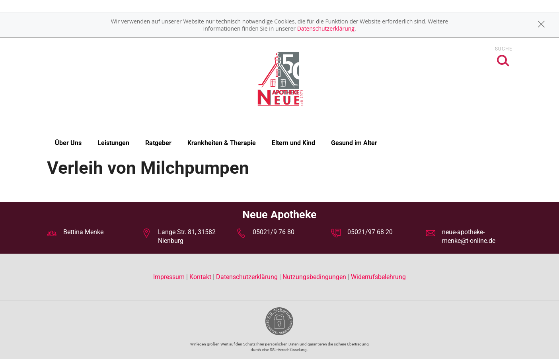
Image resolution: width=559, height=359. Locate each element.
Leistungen (113, 143)
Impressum (169, 277)
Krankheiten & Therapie (221, 143)
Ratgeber (158, 143)
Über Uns (68, 143)
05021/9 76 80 (273, 232)
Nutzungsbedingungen (314, 277)
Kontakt (200, 277)
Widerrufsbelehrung (378, 277)
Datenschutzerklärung (325, 28)
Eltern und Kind (293, 143)
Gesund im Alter (354, 143)
